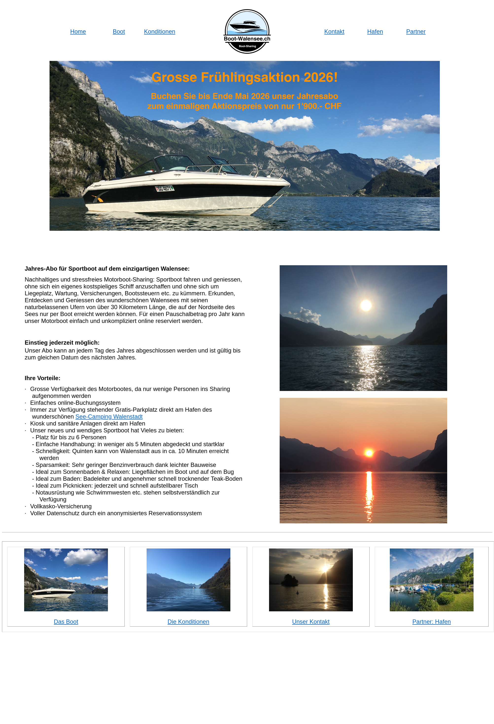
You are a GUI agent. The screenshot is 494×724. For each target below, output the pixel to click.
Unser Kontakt (311, 621)
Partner (416, 31)
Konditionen (159, 31)
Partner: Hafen (431, 621)
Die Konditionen (188, 621)
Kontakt (334, 31)
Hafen (375, 31)
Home (78, 31)
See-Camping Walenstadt (109, 416)
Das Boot (66, 621)
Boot (119, 31)
